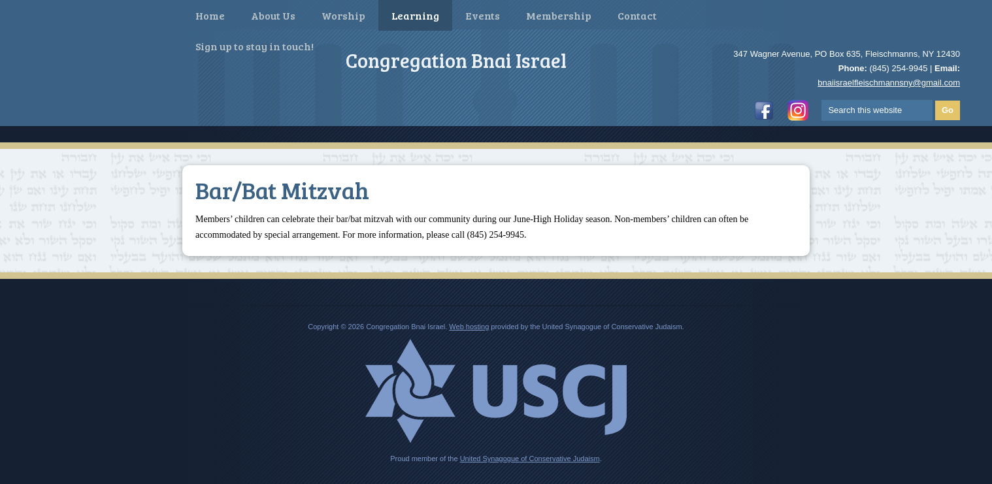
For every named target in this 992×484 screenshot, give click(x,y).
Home (210, 15)
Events (482, 15)
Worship (343, 15)
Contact (637, 15)
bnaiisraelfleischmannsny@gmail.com (889, 83)
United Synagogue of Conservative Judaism (530, 458)
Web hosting (469, 327)
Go (947, 110)
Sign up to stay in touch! (254, 46)
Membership (558, 15)
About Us (273, 15)
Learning (415, 15)
